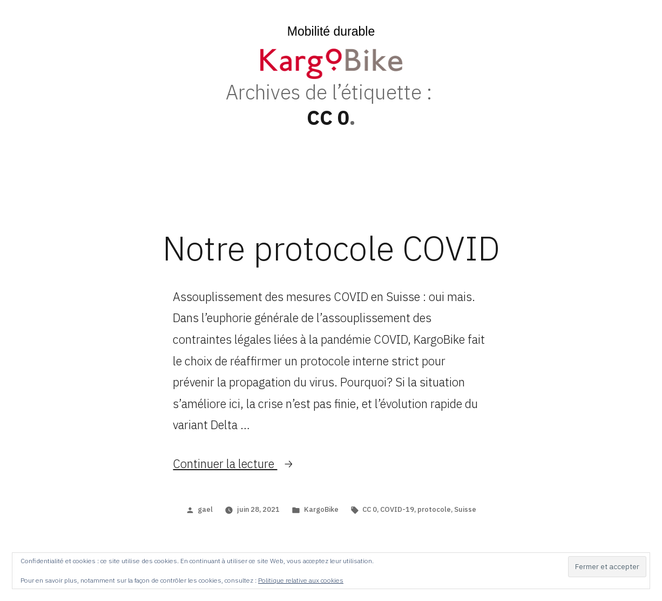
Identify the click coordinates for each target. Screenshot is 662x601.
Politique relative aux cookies (300, 580)
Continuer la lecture (233, 463)
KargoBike (321, 509)
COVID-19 (397, 509)
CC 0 (369, 509)
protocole (434, 509)
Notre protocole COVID (331, 248)
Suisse (465, 509)
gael (205, 509)
